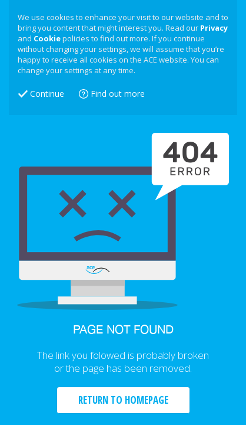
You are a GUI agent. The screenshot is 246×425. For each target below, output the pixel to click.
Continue (47, 93)
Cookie (47, 38)
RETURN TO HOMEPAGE (123, 400)
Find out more (118, 93)
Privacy (214, 27)
